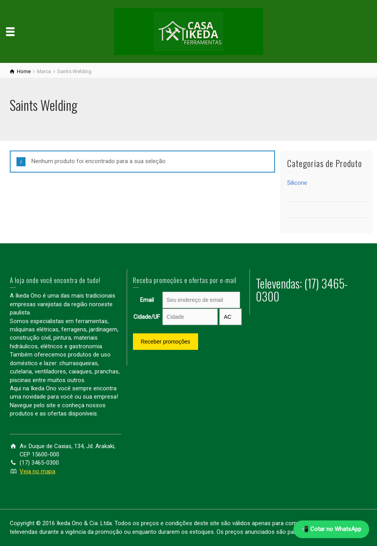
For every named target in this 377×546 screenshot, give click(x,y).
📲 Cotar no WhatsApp (331, 529)
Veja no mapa (37, 471)
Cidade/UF (146, 316)
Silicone (297, 182)
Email (147, 299)
